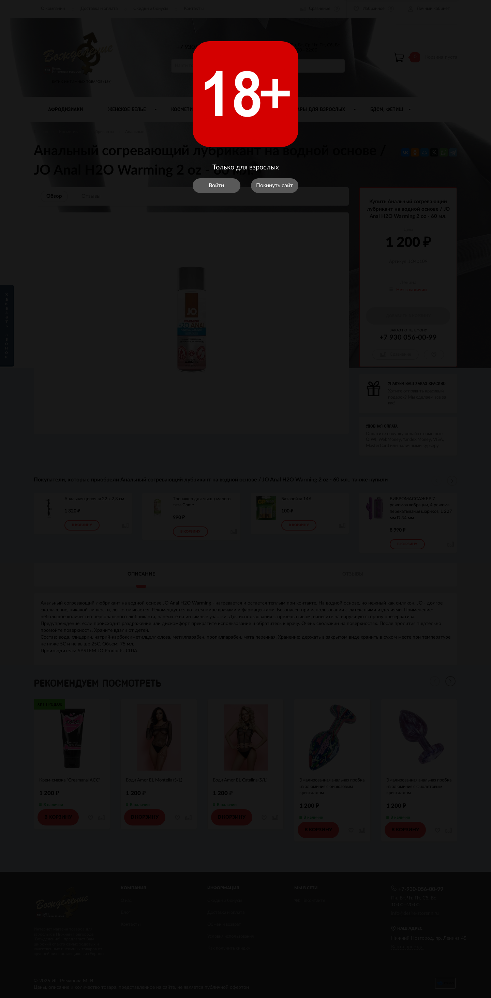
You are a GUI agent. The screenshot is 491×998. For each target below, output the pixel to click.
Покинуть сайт (274, 185)
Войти (216, 185)
